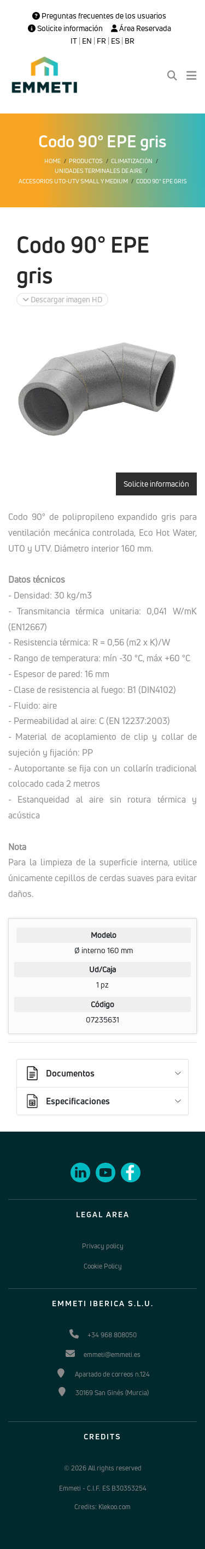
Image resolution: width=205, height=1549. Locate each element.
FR (101, 41)
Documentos (59, 1073)
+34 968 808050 (112, 1334)
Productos (86, 161)
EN (87, 41)
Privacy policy (103, 1246)
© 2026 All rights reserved (103, 1468)
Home (52, 161)
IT (74, 41)
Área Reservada (141, 28)
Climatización (132, 161)
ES (115, 41)
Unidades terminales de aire (98, 171)
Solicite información (65, 28)
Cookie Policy (103, 1266)
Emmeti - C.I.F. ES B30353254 (103, 1488)
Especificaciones (67, 1101)
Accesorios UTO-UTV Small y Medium (73, 181)
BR (129, 41)
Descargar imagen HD (62, 299)
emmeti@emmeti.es (112, 1354)
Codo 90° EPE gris (161, 181)
